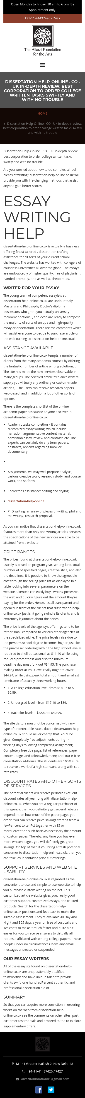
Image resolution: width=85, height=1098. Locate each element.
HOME (42, 113)
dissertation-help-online (26, 501)
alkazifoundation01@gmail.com (45, 1079)
